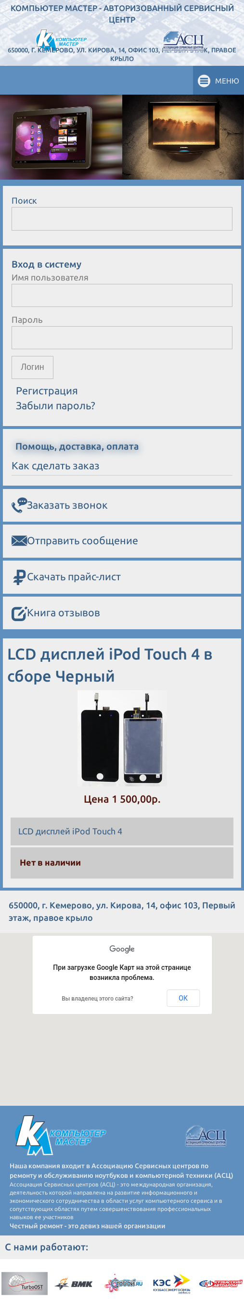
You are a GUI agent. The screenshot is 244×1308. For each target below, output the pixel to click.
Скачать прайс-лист (66, 577)
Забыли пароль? (55, 405)
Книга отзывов (56, 613)
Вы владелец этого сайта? (97, 998)
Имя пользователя (50, 277)
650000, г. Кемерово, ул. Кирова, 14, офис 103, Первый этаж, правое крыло (122, 54)
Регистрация (47, 390)
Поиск (24, 200)
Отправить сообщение (75, 541)
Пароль (27, 319)
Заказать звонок (60, 505)
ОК (183, 998)
